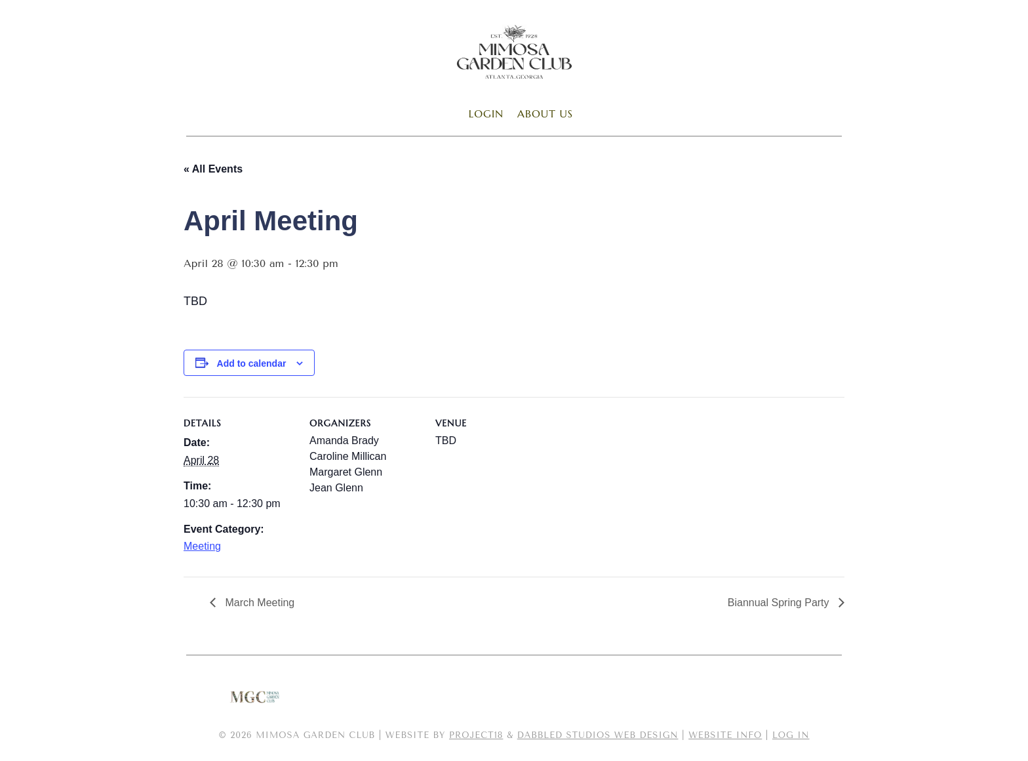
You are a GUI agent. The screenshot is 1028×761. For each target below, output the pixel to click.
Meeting (202, 546)
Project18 (476, 735)
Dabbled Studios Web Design (598, 735)
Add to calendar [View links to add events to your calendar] (252, 363)
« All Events (213, 169)
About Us (545, 113)
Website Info (725, 735)
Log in (791, 735)
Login (486, 113)
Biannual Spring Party (780, 602)
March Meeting (258, 602)
